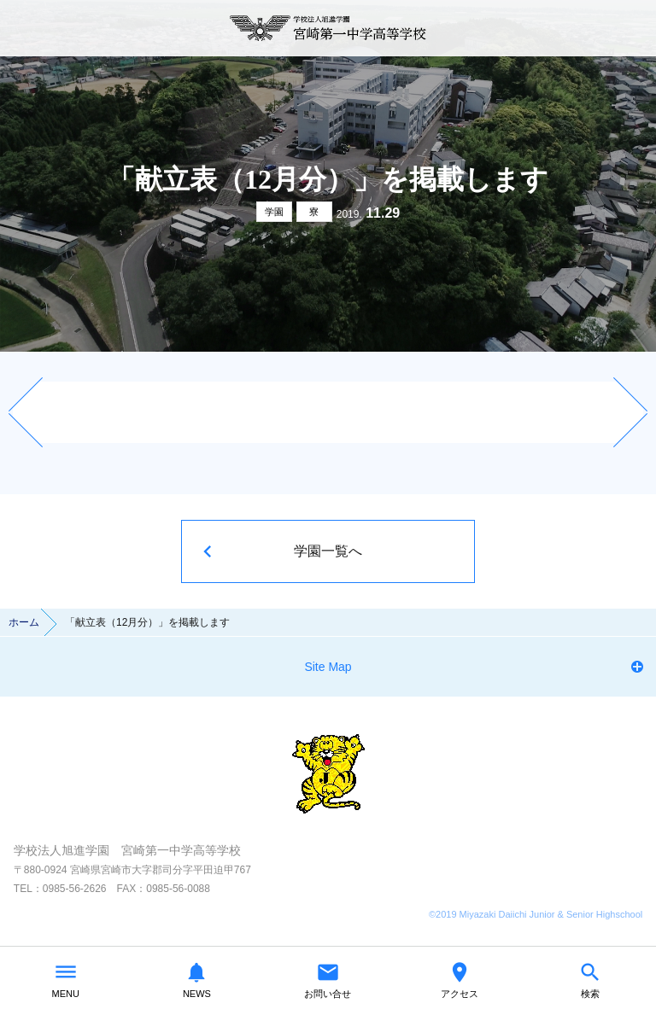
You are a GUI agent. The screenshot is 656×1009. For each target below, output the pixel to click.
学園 (274, 212)
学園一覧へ (328, 551)
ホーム (24, 622)
